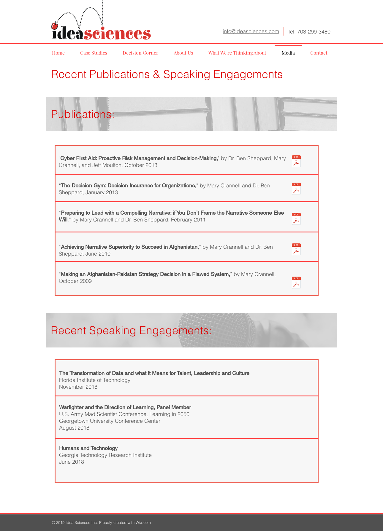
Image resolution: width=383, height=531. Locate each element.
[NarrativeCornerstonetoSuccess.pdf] (296, 250)
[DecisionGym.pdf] (296, 189)
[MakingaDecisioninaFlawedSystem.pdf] (296, 283)
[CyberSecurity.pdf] (296, 162)
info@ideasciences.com (251, 31)
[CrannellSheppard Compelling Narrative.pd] (296, 219)
